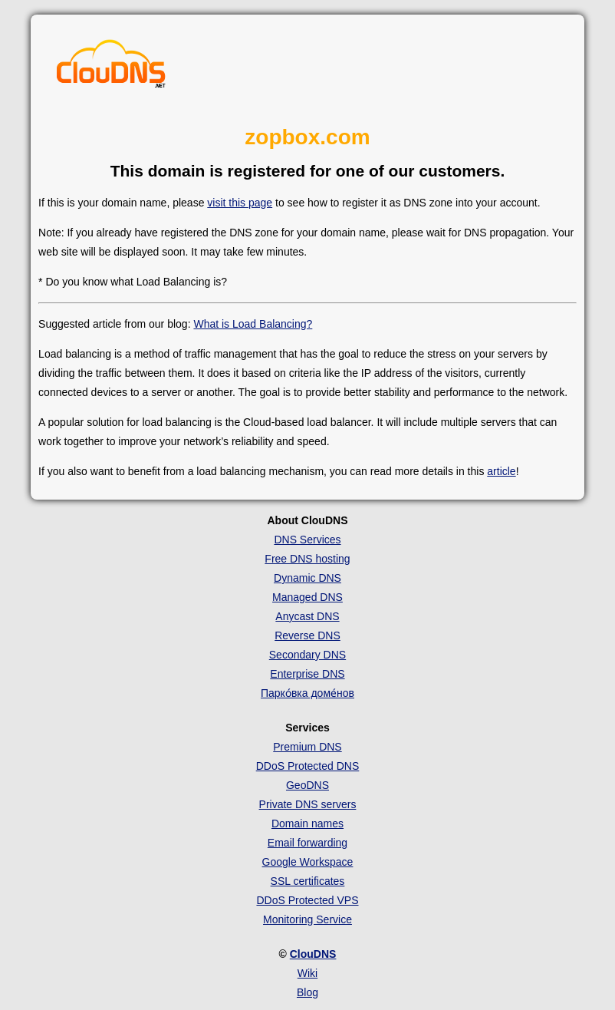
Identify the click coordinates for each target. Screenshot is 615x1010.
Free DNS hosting (307, 559)
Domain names (307, 823)
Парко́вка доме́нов (307, 693)
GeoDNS (307, 785)
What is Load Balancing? (252, 324)
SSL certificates (308, 881)
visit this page (239, 202)
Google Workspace (308, 862)
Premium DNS (307, 747)
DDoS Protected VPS (307, 900)
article (501, 471)
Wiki (307, 973)
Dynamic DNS (307, 578)
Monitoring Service (307, 919)
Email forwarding (307, 843)
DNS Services (307, 539)
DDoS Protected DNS (308, 766)
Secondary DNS (307, 655)
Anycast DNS (307, 616)
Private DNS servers (308, 804)
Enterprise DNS (307, 674)
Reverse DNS (307, 635)
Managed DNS (307, 597)
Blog (307, 992)
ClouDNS (313, 954)
